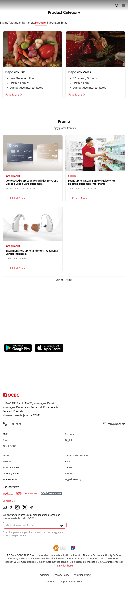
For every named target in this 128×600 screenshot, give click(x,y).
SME (5, 434)
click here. (67, 565)
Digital (68, 440)
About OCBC (9, 446)
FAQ (67, 461)
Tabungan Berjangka (21, 22)
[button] (61, 525)
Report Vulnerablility (71, 581)
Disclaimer (43, 574)
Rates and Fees (11, 467)
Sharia (6, 440)
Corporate (70, 434)
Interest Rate (10, 479)
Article (68, 473)
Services (7, 461)
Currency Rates (11, 473)
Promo (6, 455)
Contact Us (9, 500)
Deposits (41, 22)
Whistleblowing (82, 574)
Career (68, 467)
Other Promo (64, 280)
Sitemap (50, 581)
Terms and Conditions (77, 455)
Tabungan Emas (57, 22)
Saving (4, 22)
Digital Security (73, 479)
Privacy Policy (61, 574)
